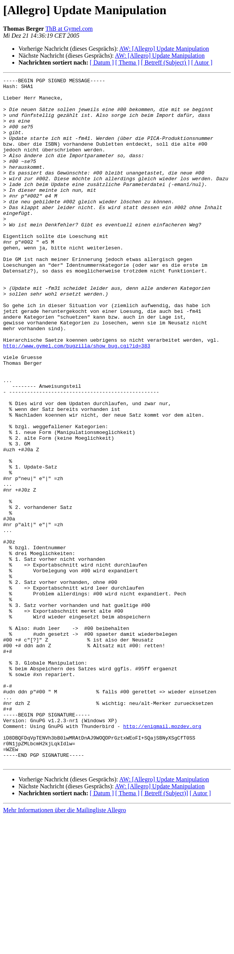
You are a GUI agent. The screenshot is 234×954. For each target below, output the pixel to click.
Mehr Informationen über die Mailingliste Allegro (64, 947)
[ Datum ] (102, 62)
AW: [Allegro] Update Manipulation (164, 48)
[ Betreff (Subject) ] (165, 62)
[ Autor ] (201, 62)
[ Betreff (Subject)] (164, 930)
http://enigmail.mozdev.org (162, 856)
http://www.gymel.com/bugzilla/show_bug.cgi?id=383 (76, 399)
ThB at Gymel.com (69, 28)
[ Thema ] (127, 62)
